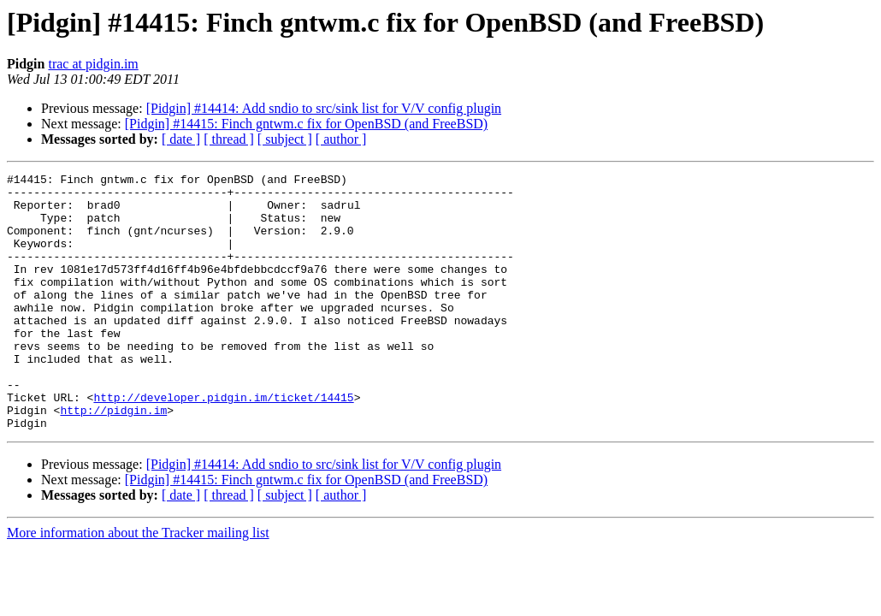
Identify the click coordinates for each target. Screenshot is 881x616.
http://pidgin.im (113, 458)
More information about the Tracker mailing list (138, 584)
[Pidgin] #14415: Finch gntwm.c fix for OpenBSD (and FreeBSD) (306, 123)
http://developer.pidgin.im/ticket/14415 (223, 443)
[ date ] (181, 139)
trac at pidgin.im (93, 63)
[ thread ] (229, 139)
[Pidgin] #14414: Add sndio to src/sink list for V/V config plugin (323, 108)
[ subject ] (284, 139)
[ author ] (341, 139)
